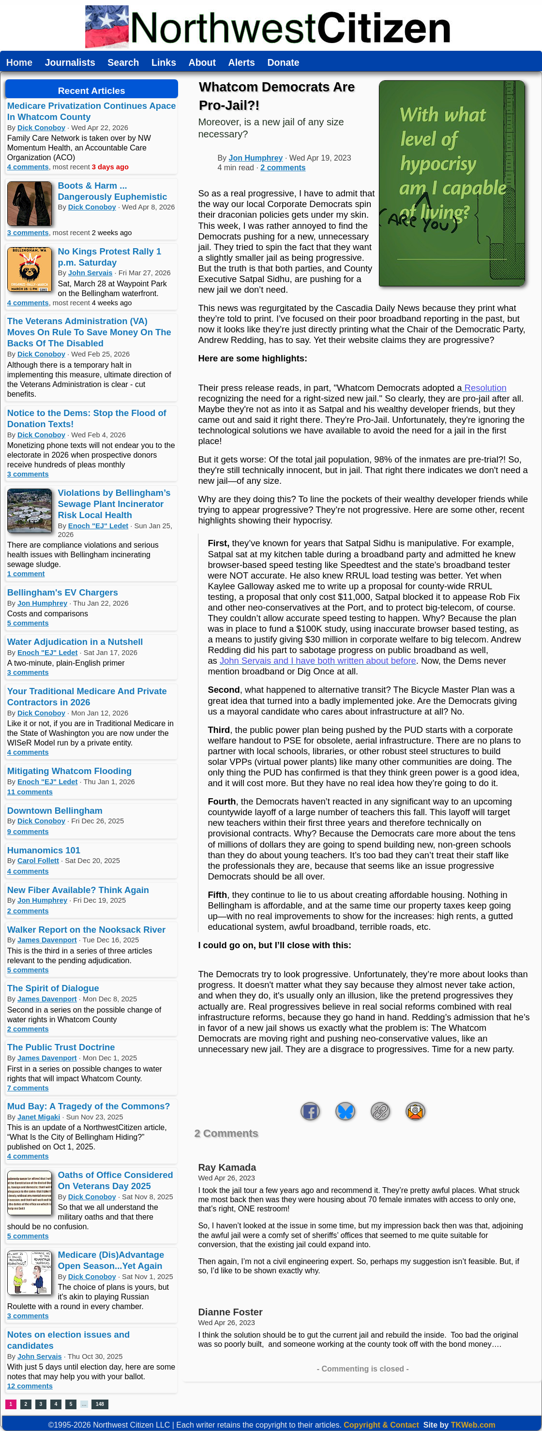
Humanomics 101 (43, 850)
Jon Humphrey (42, 603)
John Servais (90, 273)
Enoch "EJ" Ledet (98, 526)
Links (163, 63)
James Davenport (47, 940)
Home (19, 63)
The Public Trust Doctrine (61, 1047)
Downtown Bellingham (55, 810)
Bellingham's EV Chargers (62, 592)
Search (123, 63)
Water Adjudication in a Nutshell (75, 642)
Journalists (70, 63)
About (202, 63)
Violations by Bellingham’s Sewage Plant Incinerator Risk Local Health (114, 504)
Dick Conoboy (41, 128)
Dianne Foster (230, 1312)
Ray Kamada (227, 1167)
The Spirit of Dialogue (53, 988)
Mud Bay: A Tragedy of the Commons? (88, 1106)
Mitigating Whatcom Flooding (69, 771)
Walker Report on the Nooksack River (86, 929)
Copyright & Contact (381, 1425)
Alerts (241, 63)
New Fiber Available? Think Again (78, 890)
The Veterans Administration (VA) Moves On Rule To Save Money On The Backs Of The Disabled (89, 332)
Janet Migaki (38, 1117)
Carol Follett (38, 861)
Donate (283, 63)
